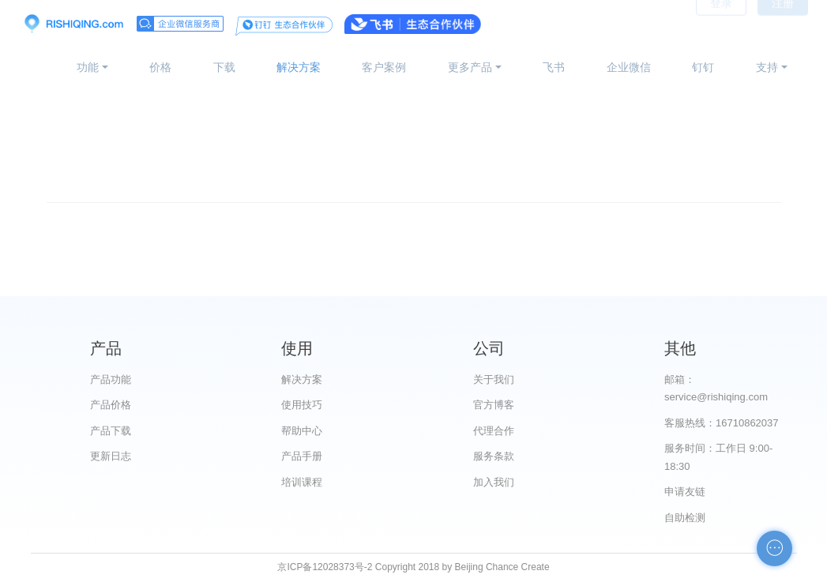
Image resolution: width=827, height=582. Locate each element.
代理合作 (493, 431)
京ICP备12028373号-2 (324, 567)
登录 (721, 23)
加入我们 (493, 482)
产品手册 (301, 456)
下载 (224, 67)
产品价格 (110, 405)
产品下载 (110, 431)
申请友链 (684, 492)
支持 (767, 67)
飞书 (554, 67)
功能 (88, 67)
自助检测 (684, 518)
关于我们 (493, 379)
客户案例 (384, 67)
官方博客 (493, 405)
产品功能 (110, 379)
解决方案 (298, 67)
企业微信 (629, 67)
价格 (160, 67)
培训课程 (301, 482)
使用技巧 (301, 405)
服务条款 (493, 456)
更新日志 (110, 456)
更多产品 (470, 67)
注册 (783, 23)
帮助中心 (301, 431)
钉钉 (703, 67)
